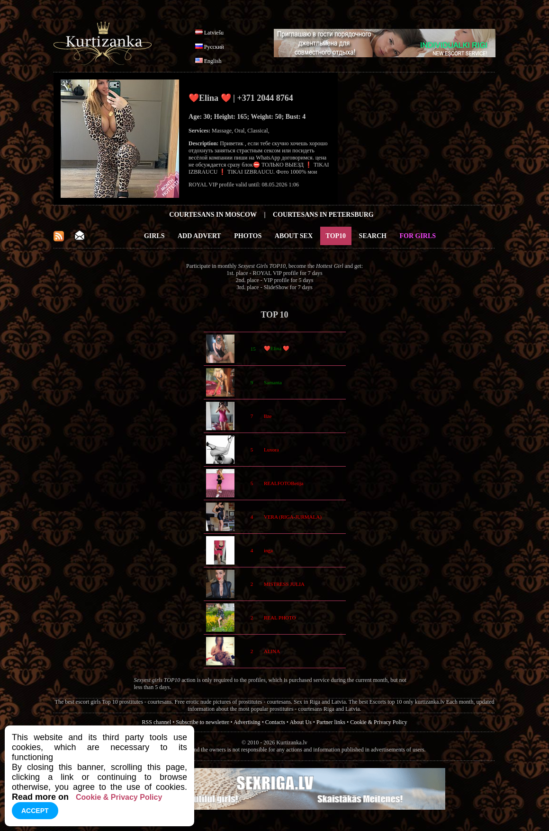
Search (373, 235)
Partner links (330, 722)
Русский (214, 47)
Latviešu (214, 32)
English (213, 61)
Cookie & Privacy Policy (378, 722)
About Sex (294, 235)
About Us (300, 722)
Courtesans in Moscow (213, 214)
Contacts (275, 722)
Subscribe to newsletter (202, 722)
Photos (247, 235)
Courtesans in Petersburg (323, 214)
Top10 (336, 235)
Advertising (247, 722)
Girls (154, 235)
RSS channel (156, 722)
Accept (35, 810)
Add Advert (199, 235)
